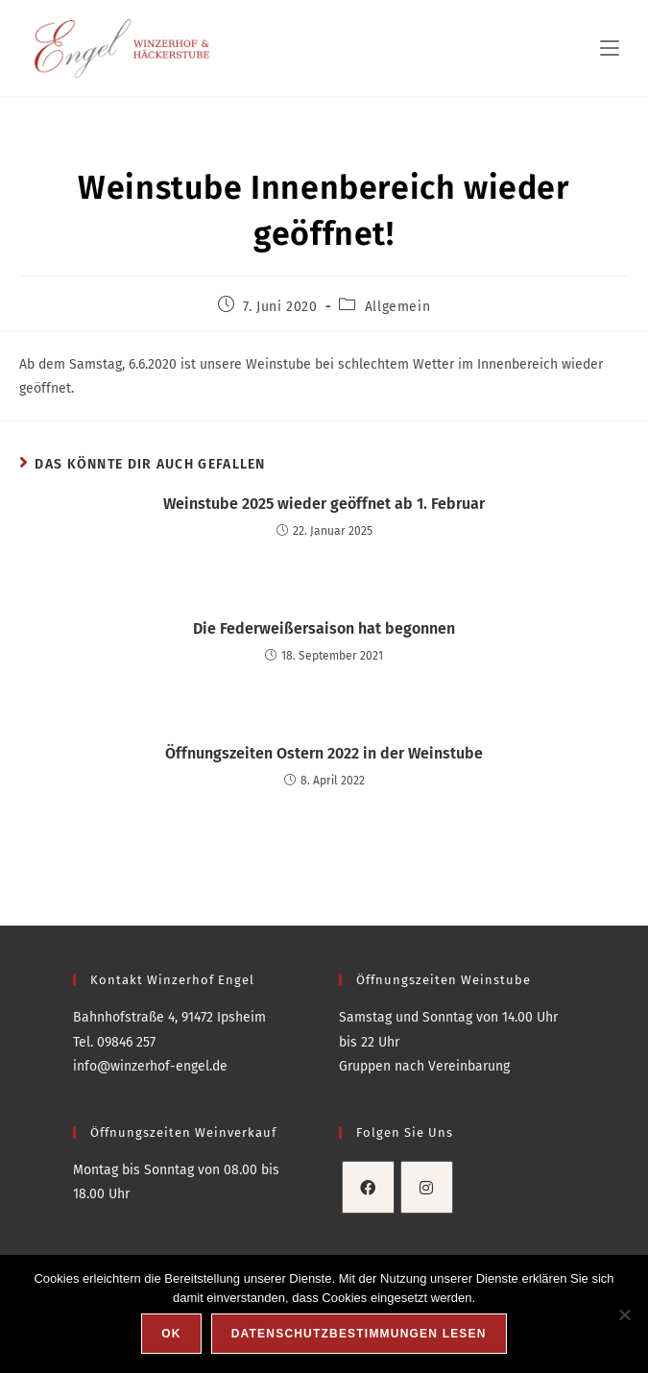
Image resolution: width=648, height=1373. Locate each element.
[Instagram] (426, 1187)
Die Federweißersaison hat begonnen (324, 628)
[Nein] (624, 1314)
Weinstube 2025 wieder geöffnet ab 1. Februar (324, 503)
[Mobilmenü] (609, 48)
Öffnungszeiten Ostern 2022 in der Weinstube (324, 753)
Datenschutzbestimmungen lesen (359, 1333)
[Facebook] (368, 1187)
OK (170, 1333)
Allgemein (397, 307)
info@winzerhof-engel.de (150, 1066)
